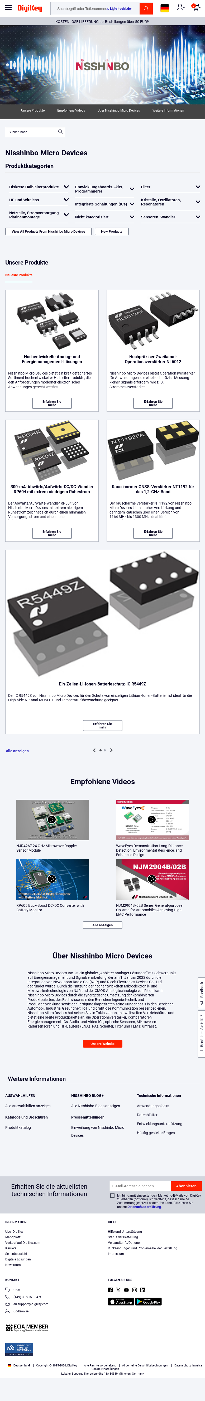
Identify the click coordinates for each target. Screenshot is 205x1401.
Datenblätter (147, 1115)
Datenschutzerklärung (144, 1207)
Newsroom (13, 1265)
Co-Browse (16, 1311)
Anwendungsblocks (153, 1106)
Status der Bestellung (123, 1237)
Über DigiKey (14, 1232)
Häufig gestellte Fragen (156, 1133)
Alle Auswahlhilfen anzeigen (28, 1106)
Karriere (10, 1248)
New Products (111, 231)
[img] (30, 9)
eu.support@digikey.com (27, 1304)
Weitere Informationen (168, 110)
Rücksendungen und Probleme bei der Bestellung (142, 1248)
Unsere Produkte (33, 110)
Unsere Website (102, 1044)
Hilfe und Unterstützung (125, 1232)
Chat (12, 1290)
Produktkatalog (18, 1127)
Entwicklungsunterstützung (159, 1124)
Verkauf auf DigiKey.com (22, 1243)
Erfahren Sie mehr (51, 403)
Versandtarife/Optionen (124, 1243)
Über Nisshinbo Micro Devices (119, 110)
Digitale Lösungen (18, 1259)
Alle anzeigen (17, 751)
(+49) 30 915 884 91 (24, 1297)
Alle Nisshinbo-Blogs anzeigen (95, 1106)
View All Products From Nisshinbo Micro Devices (48, 231)
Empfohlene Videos (71, 110)
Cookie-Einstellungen (105, 1369)
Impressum (116, 1254)
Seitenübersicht (16, 1254)
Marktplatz (13, 1237)
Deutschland (19, 1365)
